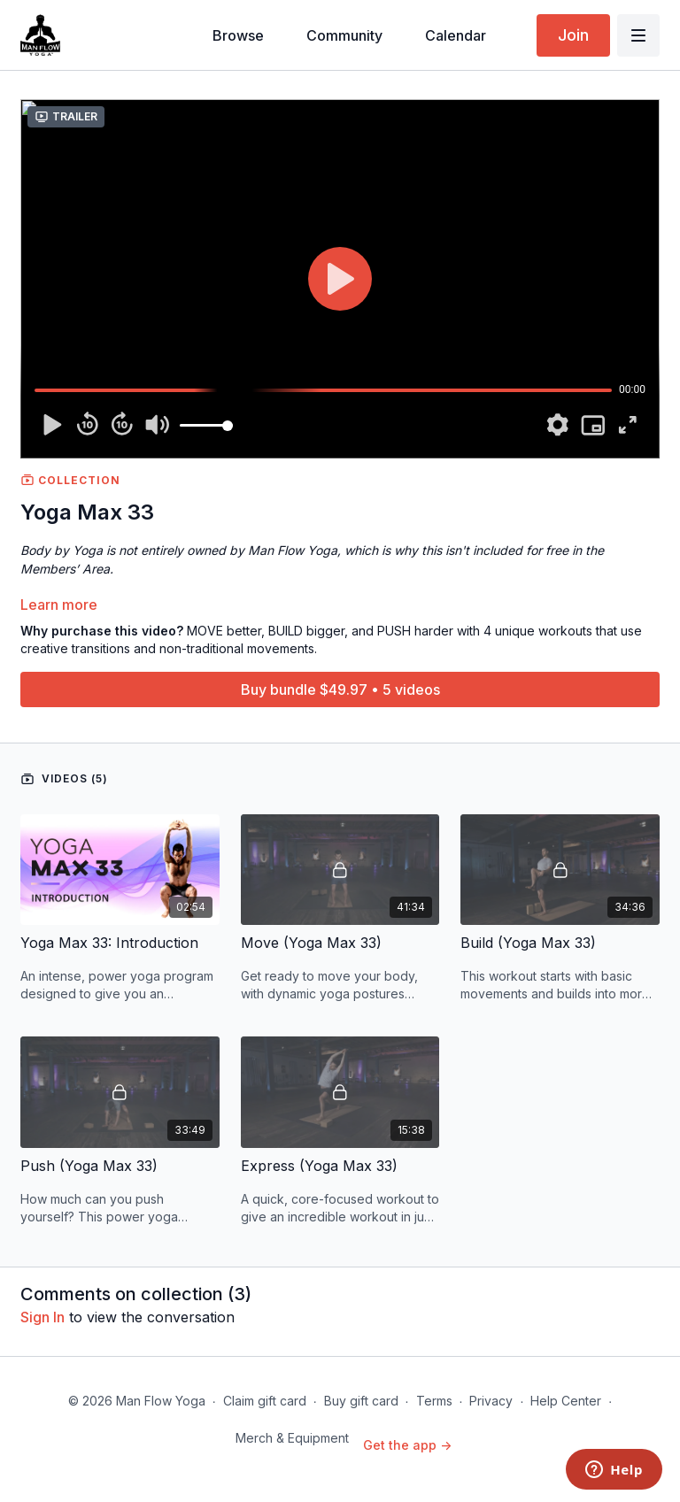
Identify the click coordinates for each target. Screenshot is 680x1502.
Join (573, 35)
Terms (434, 1400)
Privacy (491, 1400)
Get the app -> (407, 1444)
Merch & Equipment (292, 1437)
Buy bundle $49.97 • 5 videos (340, 689)
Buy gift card (361, 1400)
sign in (42, 1317)
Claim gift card (264, 1400)
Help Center (565, 1400)
